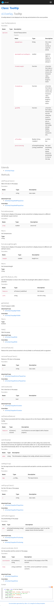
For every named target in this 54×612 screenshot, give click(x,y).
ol (2, 14)
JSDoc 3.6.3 (27, 603)
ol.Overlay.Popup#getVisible (12, 311)
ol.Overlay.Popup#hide (11, 337)
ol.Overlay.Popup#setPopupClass (14, 505)
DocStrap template (40, 603)
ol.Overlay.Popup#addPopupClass (14, 201)
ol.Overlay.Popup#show (11, 576)
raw (50, 586)
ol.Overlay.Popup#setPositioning (14, 537)
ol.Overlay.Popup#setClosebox (13, 405)
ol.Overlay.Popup (9, 170)
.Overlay (8, 14)
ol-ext (5, 2)
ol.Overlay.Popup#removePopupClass (15, 376)
